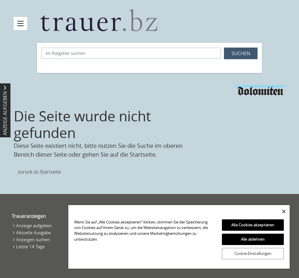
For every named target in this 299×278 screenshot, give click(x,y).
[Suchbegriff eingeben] (131, 53)
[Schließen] (284, 211)
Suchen (241, 53)
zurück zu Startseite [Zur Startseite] (39, 172)
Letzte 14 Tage (30, 246)
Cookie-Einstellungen (253, 253)
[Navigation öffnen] (20, 23)
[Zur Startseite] (98, 20)
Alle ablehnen (253, 239)
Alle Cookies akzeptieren (252, 225)
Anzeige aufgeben (34, 225)
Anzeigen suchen (33, 239)
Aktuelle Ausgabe (33, 232)
